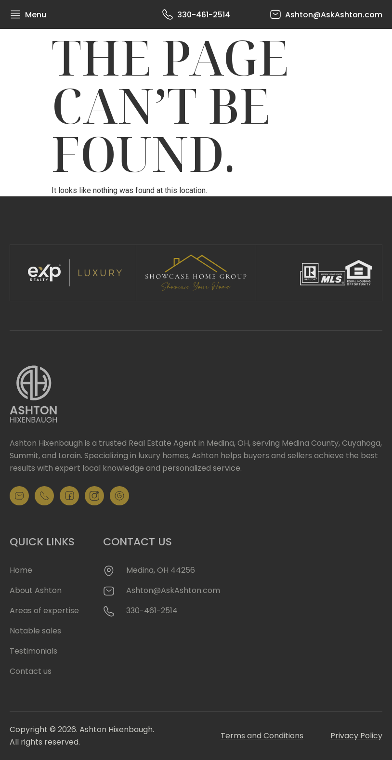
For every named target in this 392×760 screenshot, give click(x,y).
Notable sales (35, 630)
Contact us (31, 671)
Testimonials (33, 651)
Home (21, 570)
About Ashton (36, 590)
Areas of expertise (44, 610)
